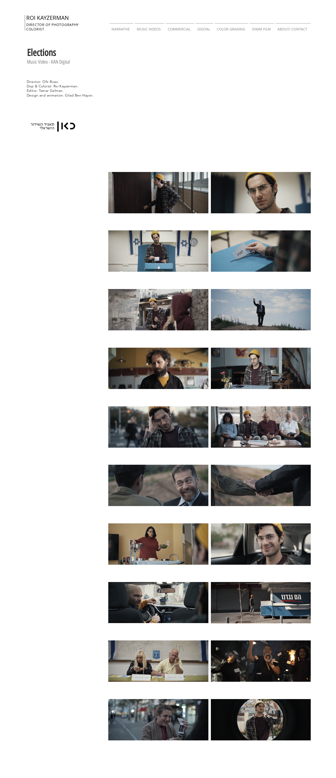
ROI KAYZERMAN (47, 17)
